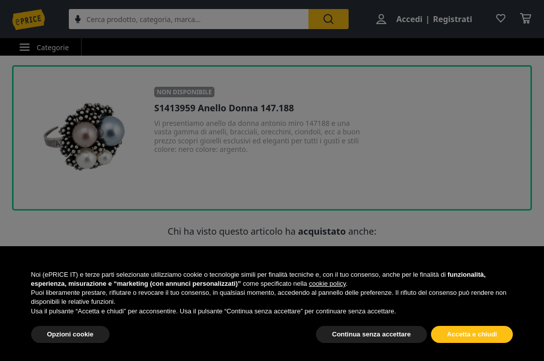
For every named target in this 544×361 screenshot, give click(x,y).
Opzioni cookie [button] (70, 334)
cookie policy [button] (327, 283)
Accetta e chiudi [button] (472, 334)
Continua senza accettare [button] (371, 334)
